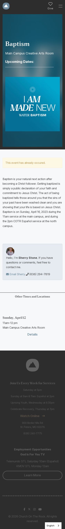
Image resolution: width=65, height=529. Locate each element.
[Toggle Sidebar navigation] (58, 6)
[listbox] (53, 525)
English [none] (50, 525)
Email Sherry (15, 274)
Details (32, 334)
